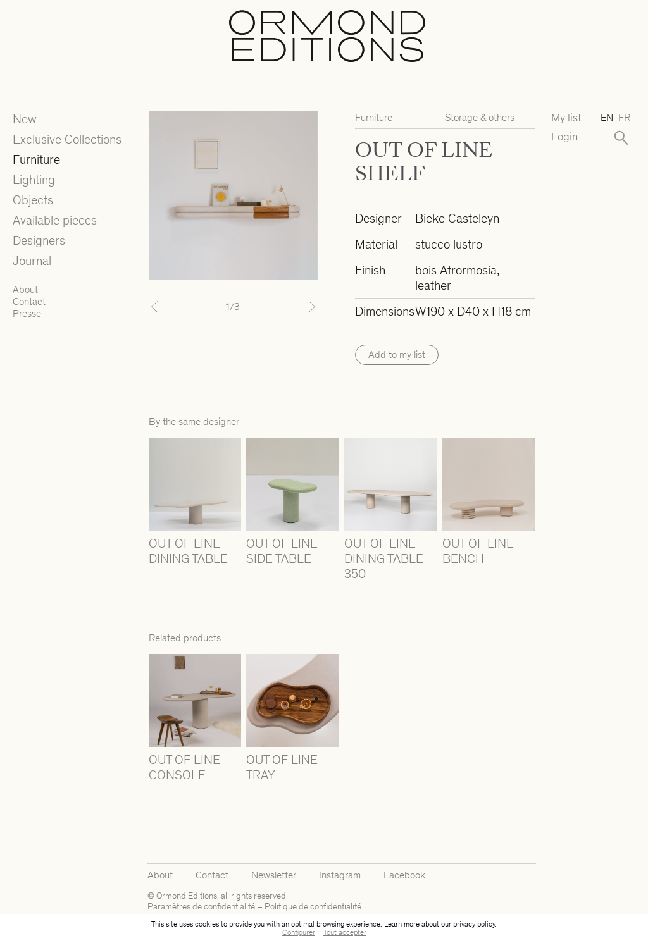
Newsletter (273, 875)
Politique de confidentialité (313, 906)
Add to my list (396, 354)
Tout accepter (344, 932)
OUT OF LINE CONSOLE (184, 767)
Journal (32, 260)
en (607, 117)
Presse (27, 313)
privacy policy (474, 924)
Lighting (34, 179)
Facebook (404, 875)
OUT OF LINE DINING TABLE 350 (383, 558)
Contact (29, 301)
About (25, 289)
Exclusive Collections (67, 139)
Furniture (36, 159)
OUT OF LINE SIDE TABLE (282, 551)
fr (624, 117)
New (25, 118)
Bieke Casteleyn (457, 218)
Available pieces (55, 220)
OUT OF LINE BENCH (478, 551)
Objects (33, 199)
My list (566, 118)
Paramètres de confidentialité (201, 906)
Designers (39, 240)
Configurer (298, 932)
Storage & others (479, 117)
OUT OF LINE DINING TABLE (188, 551)
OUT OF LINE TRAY (282, 767)
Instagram (340, 875)
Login (564, 137)
